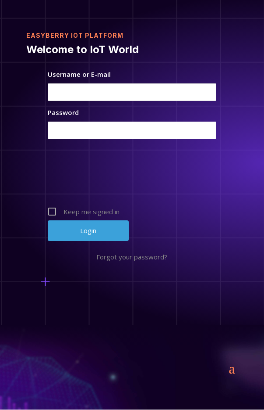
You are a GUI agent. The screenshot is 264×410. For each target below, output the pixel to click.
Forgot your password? (131, 256)
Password (63, 112)
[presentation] (132, 176)
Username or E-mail (79, 74)
